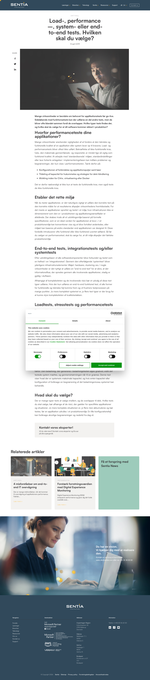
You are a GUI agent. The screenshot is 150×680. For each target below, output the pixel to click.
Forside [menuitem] (15, 623)
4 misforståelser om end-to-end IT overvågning (30, 485)
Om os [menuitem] (15, 636)
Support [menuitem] (15, 641)
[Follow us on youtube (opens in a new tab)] (118, 627)
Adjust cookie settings (74, 365)
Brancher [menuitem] (16, 628)
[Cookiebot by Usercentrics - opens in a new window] (112, 313)
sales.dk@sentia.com (104, 560)
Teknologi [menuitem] (16, 631)
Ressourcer (104, 5)
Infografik (63, 480)
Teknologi (85, 5)
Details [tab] (75, 321)
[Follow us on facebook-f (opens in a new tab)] (114, 627)
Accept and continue (106, 365)
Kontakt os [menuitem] (16, 639)
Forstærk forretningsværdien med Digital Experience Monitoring (74, 487)
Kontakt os (134, 5)
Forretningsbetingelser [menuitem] (86, 674)
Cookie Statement (57, 342)
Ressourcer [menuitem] (16, 633)
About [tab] (108, 321)
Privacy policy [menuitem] (72, 674)
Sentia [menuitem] (57, 674)
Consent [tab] (42, 321)
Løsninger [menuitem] (16, 626)
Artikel (75, 16)
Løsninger (65, 5)
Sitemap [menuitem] (63, 674)
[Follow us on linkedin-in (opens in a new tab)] (110, 627)
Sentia (95, 5)
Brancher (75, 5)
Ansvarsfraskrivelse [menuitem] (102, 674)
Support (114, 5)
